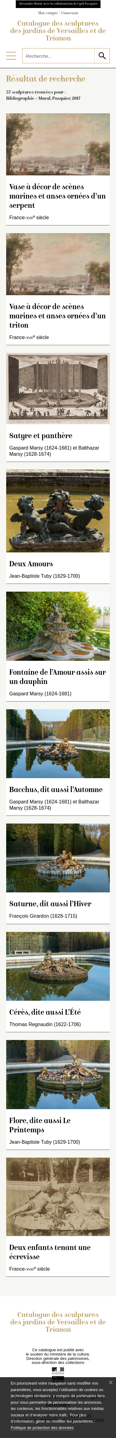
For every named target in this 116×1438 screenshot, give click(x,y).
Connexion (69, 13)
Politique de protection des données (42, 1427)
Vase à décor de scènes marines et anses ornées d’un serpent (57, 197)
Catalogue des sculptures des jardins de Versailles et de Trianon (58, 31)
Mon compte (48, 13)
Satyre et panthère (40, 436)
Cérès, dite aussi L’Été (45, 1013)
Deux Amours (31, 564)
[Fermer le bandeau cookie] (110, 1382)
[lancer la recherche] (102, 55)
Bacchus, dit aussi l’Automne (56, 790)
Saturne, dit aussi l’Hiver (50, 904)
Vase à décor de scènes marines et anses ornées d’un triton (57, 317)
